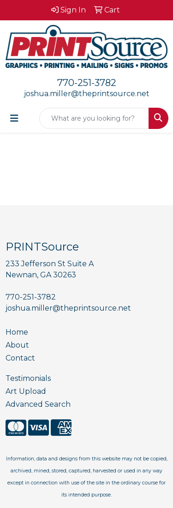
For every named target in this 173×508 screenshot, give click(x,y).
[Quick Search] (94, 118)
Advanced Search (38, 404)
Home (17, 332)
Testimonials (28, 378)
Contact (20, 358)
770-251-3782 (86, 82)
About (17, 345)
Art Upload (26, 391)
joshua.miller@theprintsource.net (86, 93)
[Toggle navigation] (14, 118)
